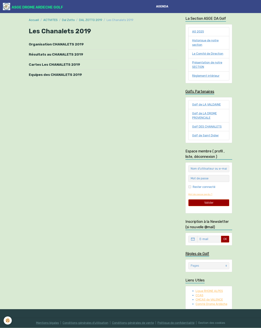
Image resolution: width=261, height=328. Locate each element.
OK (225, 239)
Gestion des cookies (211, 323)
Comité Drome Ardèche (211, 304)
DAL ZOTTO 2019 (90, 20)
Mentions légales (47, 323)
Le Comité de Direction (207, 53)
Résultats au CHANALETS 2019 (56, 54)
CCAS (199, 295)
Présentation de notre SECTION (207, 65)
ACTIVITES (50, 20)
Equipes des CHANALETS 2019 (55, 75)
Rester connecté (204, 187)
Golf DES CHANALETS (207, 126)
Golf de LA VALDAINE (206, 104)
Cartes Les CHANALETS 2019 (54, 64)
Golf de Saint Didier (205, 135)
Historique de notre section (205, 43)
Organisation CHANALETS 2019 (56, 44)
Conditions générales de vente (133, 323)
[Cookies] (8, 320)
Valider (209, 202)
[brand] (33, 6)
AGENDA (162, 6)
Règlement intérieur (205, 75)
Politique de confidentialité (176, 323)
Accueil (34, 20)
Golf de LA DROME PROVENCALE (204, 115)
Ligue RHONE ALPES (209, 291)
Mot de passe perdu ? (200, 194)
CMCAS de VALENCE (209, 299)
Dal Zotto (68, 20)
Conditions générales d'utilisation (85, 323)
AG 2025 (198, 31)
